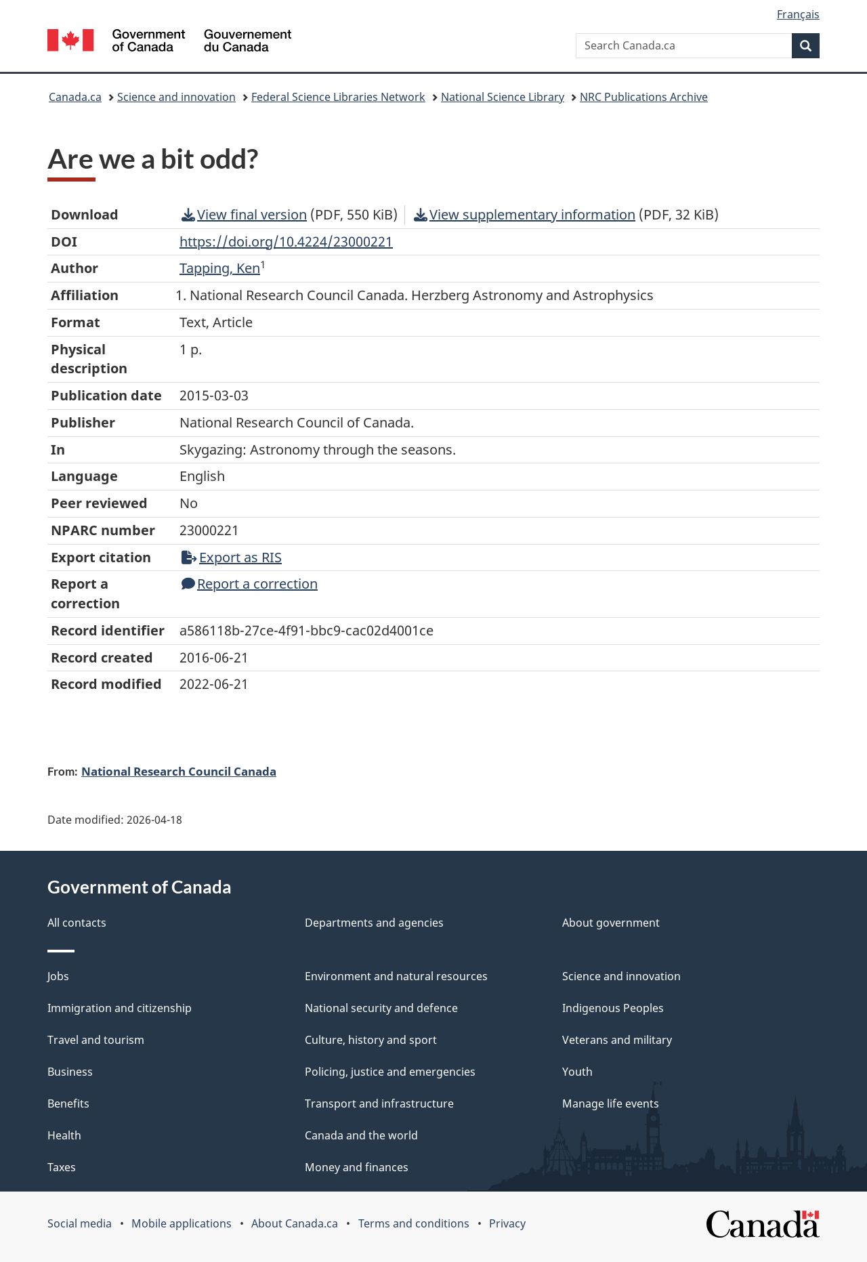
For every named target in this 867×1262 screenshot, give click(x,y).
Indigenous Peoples (613, 1008)
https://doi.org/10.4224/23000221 (286, 241)
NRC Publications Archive (644, 96)
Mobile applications (181, 1223)
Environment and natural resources (396, 976)
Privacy (507, 1223)
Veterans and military (617, 1039)
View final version (244, 214)
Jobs (58, 976)
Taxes (61, 1167)
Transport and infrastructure (379, 1103)
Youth (577, 1071)
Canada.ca (75, 96)
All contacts (76, 922)
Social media (79, 1223)
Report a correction (250, 583)
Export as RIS (232, 557)
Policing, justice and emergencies (390, 1071)
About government (611, 922)
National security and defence (381, 1008)
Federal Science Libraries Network (338, 96)
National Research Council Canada (178, 771)
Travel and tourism (95, 1039)
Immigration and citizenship (119, 1008)
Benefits (68, 1103)
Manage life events (610, 1103)
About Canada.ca (294, 1223)
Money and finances (356, 1167)
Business (70, 1071)
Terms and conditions (413, 1223)
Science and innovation (176, 96)
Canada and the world (361, 1135)
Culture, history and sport (371, 1039)
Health (64, 1135)
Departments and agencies (374, 922)
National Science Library (502, 96)
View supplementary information (524, 214)
